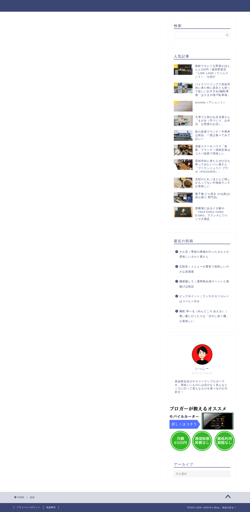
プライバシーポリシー (28, 507)
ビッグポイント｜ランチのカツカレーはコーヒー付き (204, 299)
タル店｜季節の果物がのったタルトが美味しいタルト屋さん (204, 254)
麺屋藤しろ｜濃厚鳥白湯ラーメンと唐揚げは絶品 (204, 284)
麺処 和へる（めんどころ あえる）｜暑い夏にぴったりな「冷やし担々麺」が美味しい (204, 316)
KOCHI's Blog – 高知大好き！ (125, 5)
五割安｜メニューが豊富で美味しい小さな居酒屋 (204, 269)
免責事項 (51, 507)
